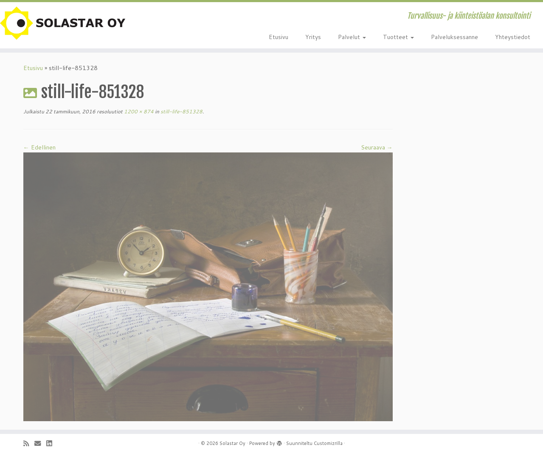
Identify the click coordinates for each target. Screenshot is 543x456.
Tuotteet (398, 37)
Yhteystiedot (512, 37)
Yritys (313, 37)
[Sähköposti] (40, 443)
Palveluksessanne (454, 37)
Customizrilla (328, 443)
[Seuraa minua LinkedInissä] (51, 443)
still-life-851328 (181, 111)
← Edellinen (39, 147)
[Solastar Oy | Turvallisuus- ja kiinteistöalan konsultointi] (62, 23)
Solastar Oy (232, 443)
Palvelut (352, 37)
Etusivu (278, 37)
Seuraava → (377, 147)
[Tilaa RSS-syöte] (28, 443)
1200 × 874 (138, 111)
